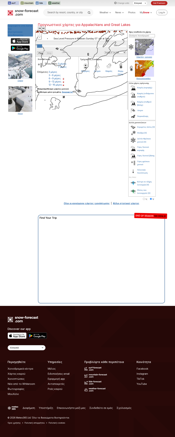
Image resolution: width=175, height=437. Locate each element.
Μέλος (52, 368)
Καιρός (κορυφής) (144, 87)
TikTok (140, 378)
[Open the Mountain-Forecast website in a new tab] (27, 3)
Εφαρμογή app (56, 378)
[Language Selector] (140, 3)
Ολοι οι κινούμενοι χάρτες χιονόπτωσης (87, 203)
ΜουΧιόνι (13, 394)
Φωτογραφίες (16, 389)
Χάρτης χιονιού (144, 57)
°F (153, 199)
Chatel (20, 81)
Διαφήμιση (29, 407)
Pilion (20, 113)
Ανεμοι (140, 110)
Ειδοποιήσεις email (58, 373)
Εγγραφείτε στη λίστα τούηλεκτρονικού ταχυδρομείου (20, 30)
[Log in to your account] (161, 12)
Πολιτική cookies (57, 423)
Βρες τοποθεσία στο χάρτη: (140, 32)
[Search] (89, 12)
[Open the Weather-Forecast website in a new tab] (54, 3)
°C (146, 199)
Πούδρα (140, 133)
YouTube (142, 383)
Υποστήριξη (46, 407)
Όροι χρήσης (14, 423)
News (119, 12)
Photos (131, 12)
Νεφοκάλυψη (142, 116)
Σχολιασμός (124, 407)
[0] (153, 127)
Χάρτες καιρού (16, 373)
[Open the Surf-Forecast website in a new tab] (13, 3)
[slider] (39, 46)
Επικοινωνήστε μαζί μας (71, 407)
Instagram (142, 373)
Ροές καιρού (55, 389)
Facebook (142, 368)
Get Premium (159, 3)
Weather (105, 12)
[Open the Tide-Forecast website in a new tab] (41, 3)
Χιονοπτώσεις (16, 378)
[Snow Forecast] (23, 12)
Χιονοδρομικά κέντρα (20, 368)
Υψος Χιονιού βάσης (146, 155)
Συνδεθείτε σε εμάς (101, 407)
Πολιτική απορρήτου (35, 423)
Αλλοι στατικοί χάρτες (126, 203)
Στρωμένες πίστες (144, 127)
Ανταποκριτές (56, 383)
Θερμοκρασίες (143, 78)
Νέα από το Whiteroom (21, 383)
